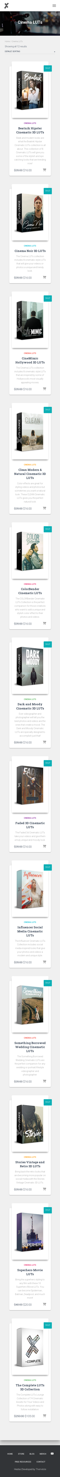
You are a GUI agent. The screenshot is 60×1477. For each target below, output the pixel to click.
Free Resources (23, 1462)
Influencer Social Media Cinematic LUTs (30, 931)
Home (7, 41)
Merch (43, 1454)
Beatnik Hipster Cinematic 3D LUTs (30, 130)
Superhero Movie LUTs (30, 1272)
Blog (32, 1454)
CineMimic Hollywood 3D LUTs (30, 360)
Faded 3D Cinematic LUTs (30, 825)
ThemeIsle (41, 1469)
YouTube (52, 1453)
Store (21, 1454)
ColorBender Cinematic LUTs (30, 591)
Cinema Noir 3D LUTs (30, 251)
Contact (40, 1462)
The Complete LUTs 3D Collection (30, 1387)
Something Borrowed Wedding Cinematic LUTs (30, 1047)
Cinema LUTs (30, 123)
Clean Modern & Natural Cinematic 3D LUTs (30, 474)
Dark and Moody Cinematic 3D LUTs (30, 706)
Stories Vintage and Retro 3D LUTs (30, 1164)
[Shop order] (30, 52)
